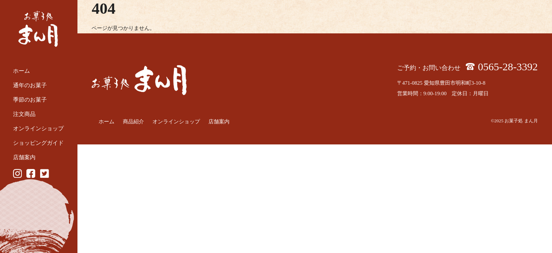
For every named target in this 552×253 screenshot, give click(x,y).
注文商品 (24, 114)
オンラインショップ (38, 128)
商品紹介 (133, 121)
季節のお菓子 (30, 100)
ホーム (21, 71)
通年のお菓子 (30, 85)
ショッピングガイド (38, 143)
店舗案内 (24, 157)
